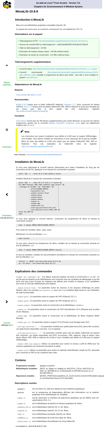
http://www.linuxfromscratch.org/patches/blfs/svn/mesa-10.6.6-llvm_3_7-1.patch (65, 69)
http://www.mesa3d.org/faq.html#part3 (31, 111)
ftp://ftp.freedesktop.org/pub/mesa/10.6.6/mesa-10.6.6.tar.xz (63, 41)
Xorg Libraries (22, 95)
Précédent (6, 216)
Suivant (7, 323)
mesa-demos (31, 77)
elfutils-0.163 (21, 105)
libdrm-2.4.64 (36, 95)
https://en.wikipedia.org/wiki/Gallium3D (37, 146)
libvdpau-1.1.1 (70, 105)
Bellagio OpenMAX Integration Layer (64, 123)
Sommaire (6, 147)
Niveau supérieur (7, 84)
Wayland (30, 125)
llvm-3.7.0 (28, 107)
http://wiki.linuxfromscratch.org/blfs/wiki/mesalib (44, 154)
